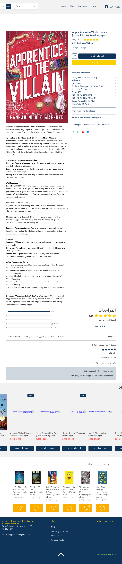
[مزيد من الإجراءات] (7, 345)
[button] (118, 6)
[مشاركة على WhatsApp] (78, 131)
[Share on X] (73, 131)
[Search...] (24, 6)
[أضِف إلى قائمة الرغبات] (74, 56)
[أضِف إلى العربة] (100, 448)
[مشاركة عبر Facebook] (87, 131)
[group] (61, 491)
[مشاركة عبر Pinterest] (83, 131)
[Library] (7, 6)
